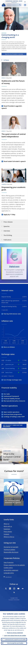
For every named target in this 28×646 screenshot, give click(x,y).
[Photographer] (26, 29)
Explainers (7, 529)
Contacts (6, 534)
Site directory (8, 577)
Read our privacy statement (15, 633)
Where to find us (9, 537)
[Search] (13, 5)
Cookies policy (8, 568)
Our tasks (7, 394)
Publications (5, 240)
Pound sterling (10, 368)
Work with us (8, 526)
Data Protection (9, 562)
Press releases (6, 222)
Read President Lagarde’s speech (12, 107)
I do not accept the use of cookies (15, 643)
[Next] (26, 492)
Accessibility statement (11, 570)
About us (6, 524)
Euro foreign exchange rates (13, 380)
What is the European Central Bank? (12, 455)
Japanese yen (9, 364)
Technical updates (9, 549)
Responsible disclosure (11, 552)
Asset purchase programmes (13, 414)
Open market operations (11, 412)
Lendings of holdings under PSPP (14, 417)
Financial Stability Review (12, 398)
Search (20, 5)
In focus (4, 60)
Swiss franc (8, 372)
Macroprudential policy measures (14, 401)
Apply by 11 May (9, 214)
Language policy (9, 573)
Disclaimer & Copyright (11, 547)
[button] (25, 2)
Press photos (8, 531)
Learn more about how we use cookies (15, 635)
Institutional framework (11, 396)
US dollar (8, 360)
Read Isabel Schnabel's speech (15, 161)
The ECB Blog (6, 235)
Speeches (5, 226)
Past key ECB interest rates (12, 314)
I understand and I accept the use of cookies (15, 639)
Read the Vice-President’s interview (14, 54)
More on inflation (9, 347)
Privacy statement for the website (14, 565)
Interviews (5, 231)
